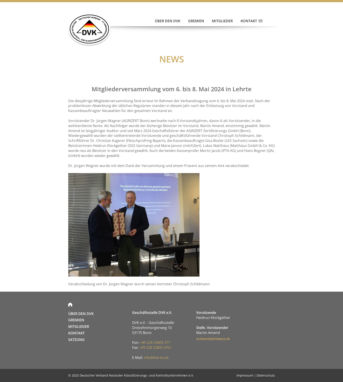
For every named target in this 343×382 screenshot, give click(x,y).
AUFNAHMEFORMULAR (213, 339)
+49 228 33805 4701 (155, 347)
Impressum (244, 375)
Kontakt (251, 21)
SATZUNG (76, 339)
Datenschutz (266, 375)
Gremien (196, 21)
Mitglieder (222, 21)
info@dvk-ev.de (156, 357)
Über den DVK (167, 21)
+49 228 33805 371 (155, 342)
